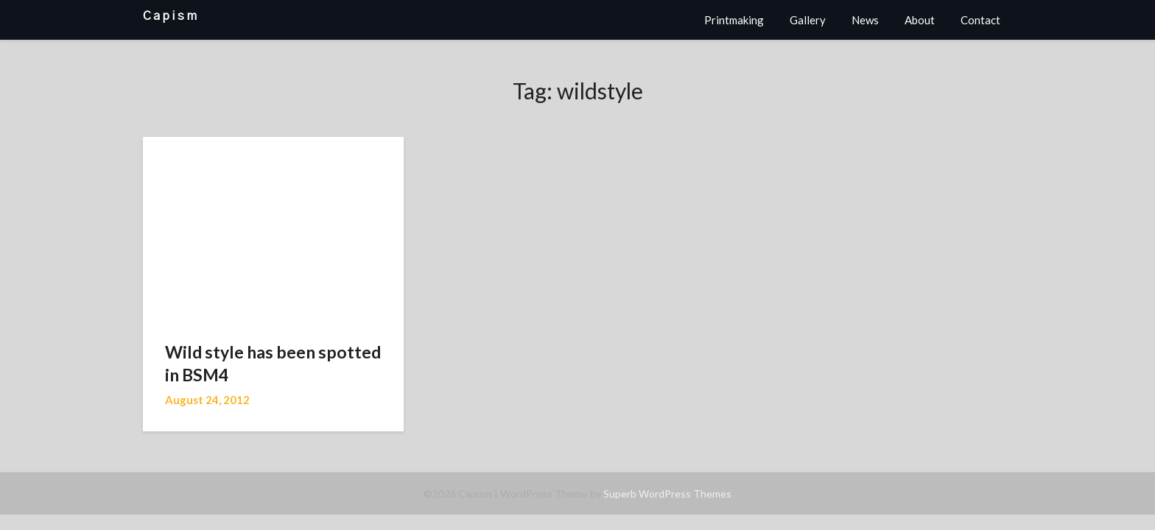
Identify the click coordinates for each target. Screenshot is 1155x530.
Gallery (808, 19)
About (920, 19)
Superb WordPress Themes (667, 493)
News (865, 19)
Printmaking (734, 19)
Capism (171, 16)
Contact (980, 19)
